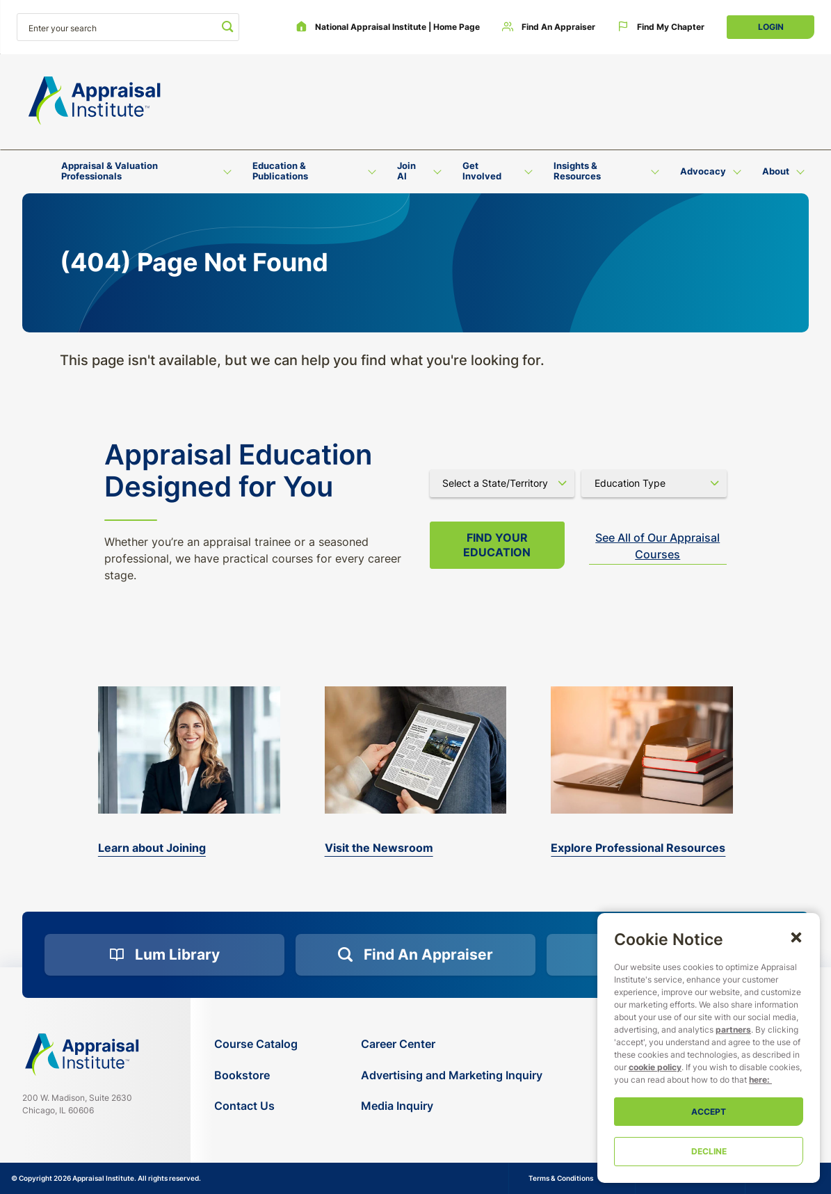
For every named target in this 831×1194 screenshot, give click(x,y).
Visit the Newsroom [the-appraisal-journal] (379, 848)
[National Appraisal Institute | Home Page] (388, 27)
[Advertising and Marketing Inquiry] (451, 1075)
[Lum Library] (164, 955)
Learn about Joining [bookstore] (152, 848)
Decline (709, 1151)
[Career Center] (451, 1044)
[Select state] (502, 483)
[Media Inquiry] (451, 1106)
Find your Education (497, 545)
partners (733, 1029)
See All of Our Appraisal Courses (657, 546)
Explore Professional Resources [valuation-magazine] (638, 848)
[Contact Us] (256, 1106)
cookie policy (655, 1067)
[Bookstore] (256, 1075)
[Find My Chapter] (661, 27)
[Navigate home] (82, 1054)
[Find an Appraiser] (548, 27)
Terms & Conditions (561, 1178)
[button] (796, 937)
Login (771, 27)
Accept (708, 1111)
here (758, 1079)
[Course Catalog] (256, 1044)
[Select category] (654, 483)
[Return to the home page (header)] (94, 101)
